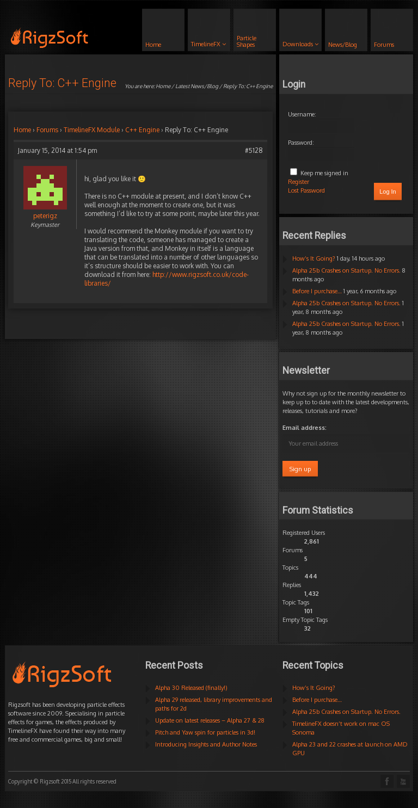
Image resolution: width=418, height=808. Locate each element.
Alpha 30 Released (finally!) (191, 688)
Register (298, 182)
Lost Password (306, 190)
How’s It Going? (313, 258)
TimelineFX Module (92, 130)
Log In (387, 191)
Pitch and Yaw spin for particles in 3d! (205, 732)
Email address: (304, 427)
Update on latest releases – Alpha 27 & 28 (210, 720)
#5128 (254, 150)
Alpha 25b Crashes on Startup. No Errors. (346, 270)
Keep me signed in (324, 173)
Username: (302, 114)
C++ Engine (142, 130)
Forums (47, 130)
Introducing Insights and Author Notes (206, 744)
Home (163, 86)
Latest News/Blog (196, 86)
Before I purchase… (317, 291)
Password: (301, 142)
